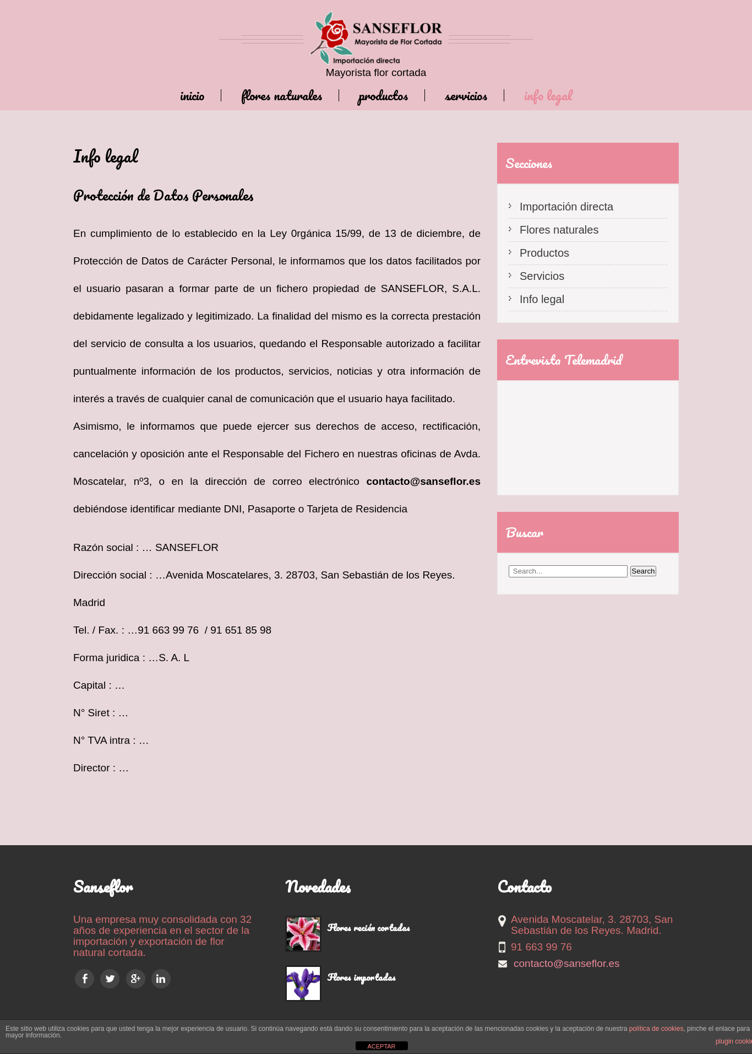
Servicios (466, 95)
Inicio (192, 95)
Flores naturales (281, 95)
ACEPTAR (381, 1046)
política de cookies (656, 1029)
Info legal (548, 95)
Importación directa (566, 207)
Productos (383, 95)
